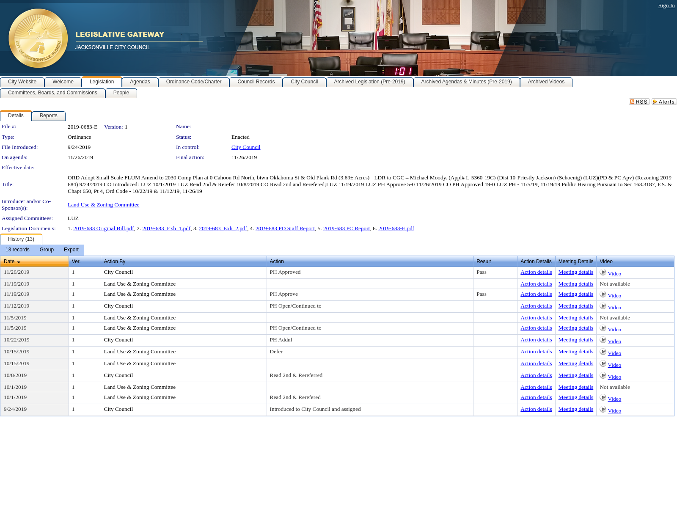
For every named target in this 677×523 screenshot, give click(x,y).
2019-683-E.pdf (396, 228)
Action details (536, 272)
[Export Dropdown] (71, 250)
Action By (115, 261)
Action (277, 261)
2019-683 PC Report (346, 228)
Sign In (666, 5)
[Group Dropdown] (47, 250)
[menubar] (42, 250)
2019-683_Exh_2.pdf (223, 228)
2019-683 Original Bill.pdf (103, 228)
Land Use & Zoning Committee (104, 204)
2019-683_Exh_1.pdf (167, 228)
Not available (615, 284)
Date (9, 261)
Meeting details (576, 272)
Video (614, 273)
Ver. (76, 261)
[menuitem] (17, 250)
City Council (246, 147)
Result (483, 261)
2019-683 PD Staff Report (285, 228)
